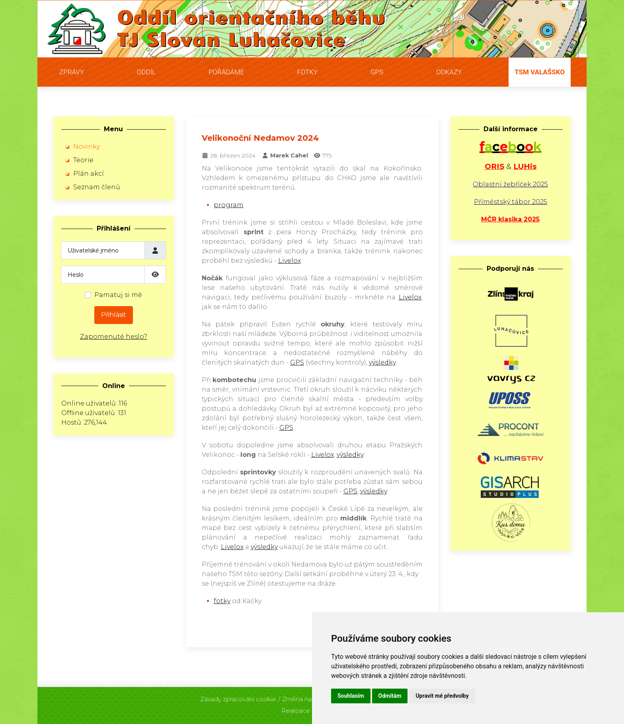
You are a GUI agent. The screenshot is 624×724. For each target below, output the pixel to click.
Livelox (289, 260)
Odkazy (449, 72)
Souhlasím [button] (350, 696)
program (229, 205)
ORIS (494, 166)
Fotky (307, 72)
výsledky (382, 362)
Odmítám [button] (390, 696)
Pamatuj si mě (118, 295)
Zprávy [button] (71, 72)
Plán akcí (88, 173)
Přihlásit (113, 314)
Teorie (83, 160)
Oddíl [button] (146, 72)
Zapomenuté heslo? (113, 336)
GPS (376, 72)
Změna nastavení (307, 697)
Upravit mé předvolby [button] (441, 696)
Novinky (86, 146)
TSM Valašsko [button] (540, 72)
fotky (222, 601)
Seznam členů (96, 187)
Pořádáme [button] (226, 72)
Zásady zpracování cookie (238, 697)
